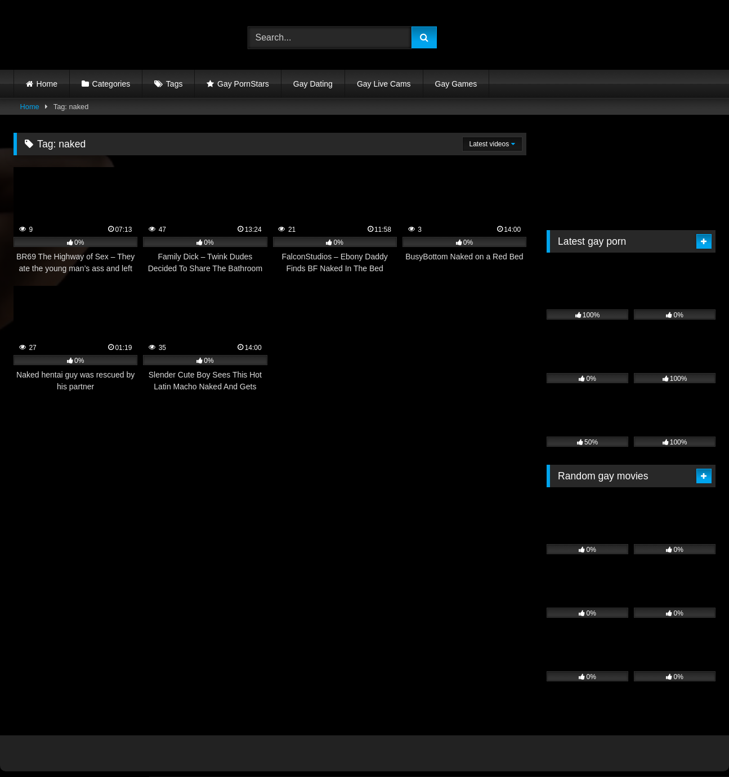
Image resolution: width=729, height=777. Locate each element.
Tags (174, 83)
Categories (111, 83)
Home (47, 83)
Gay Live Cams (384, 83)
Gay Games (456, 83)
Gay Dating (313, 83)
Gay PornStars (243, 83)
